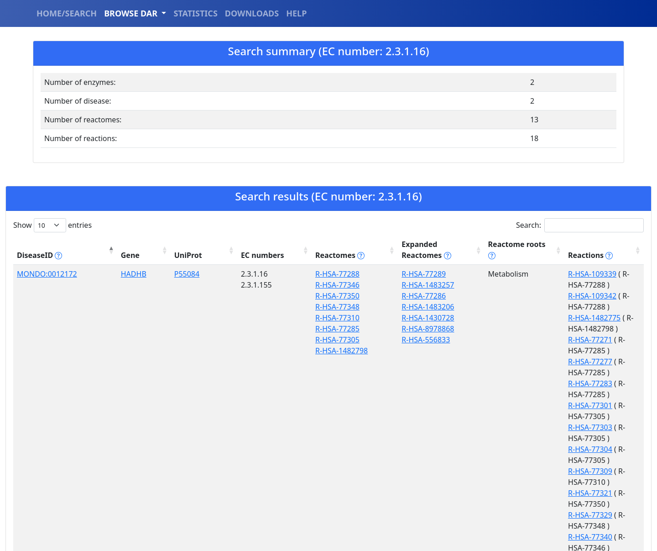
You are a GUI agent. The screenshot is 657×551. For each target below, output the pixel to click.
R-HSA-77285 (262, 318)
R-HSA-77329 (535, 383)
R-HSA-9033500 (266, 457)
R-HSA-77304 (535, 351)
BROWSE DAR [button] (132, 13)
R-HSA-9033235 (539, 446)
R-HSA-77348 (262, 296)
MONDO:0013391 (47, 413)
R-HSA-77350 (262, 285)
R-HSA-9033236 (539, 468)
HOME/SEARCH (66, 13)
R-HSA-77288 (262, 263)
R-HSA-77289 (334, 263)
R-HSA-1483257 (338, 274)
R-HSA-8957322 (338, 501)
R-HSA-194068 (336, 413)
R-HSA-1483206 (338, 296)
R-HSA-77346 (262, 274)
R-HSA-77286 (334, 285)
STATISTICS (195, 13)
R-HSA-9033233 (539, 424)
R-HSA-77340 (535, 394)
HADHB (103, 263)
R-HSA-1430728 (338, 307)
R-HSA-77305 (262, 329)
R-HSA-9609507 (338, 424)
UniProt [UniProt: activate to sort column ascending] (142, 244)
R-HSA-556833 (336, 329)
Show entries (52, 225)
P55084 (141, 263)
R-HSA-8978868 (338, 318)
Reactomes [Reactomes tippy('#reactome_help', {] (265, 244)
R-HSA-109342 (537, 274)
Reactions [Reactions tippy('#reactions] (535, 244)
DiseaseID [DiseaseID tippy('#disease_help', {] (39, 244)
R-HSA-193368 (264, 435)
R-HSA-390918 (336, 435)
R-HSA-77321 (535, 372)
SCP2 (99, 413)
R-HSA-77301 (535, 329)
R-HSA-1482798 (266, 340)
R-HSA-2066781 (539, 413)
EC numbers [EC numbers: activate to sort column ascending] (198, 244)
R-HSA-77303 (535, 340)
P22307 (141, 413)
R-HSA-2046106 (266, 413)
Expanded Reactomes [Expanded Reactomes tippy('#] (355, 244)
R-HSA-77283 (535, 318)
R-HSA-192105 (336, 479)
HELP (296, 13)
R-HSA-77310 (262, 307)
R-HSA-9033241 (266, 446)
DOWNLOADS (252, 13)
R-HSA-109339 (537, 263)
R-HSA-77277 (535, 307)
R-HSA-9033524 (539, 490)
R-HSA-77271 (535, 296)
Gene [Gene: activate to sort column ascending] (100, 244)
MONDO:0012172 (47, 263)
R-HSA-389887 (264, 424)
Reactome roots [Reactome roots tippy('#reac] (456, 244)
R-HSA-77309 (535, 362)
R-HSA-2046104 (338, 446)
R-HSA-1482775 (539, 285)
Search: (580, 225)
